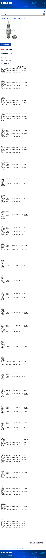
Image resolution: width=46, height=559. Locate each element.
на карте (43, 6)
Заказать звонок (24, 6)
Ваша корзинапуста (40, 13)
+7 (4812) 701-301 (23, 2)
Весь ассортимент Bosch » (39, 545)
